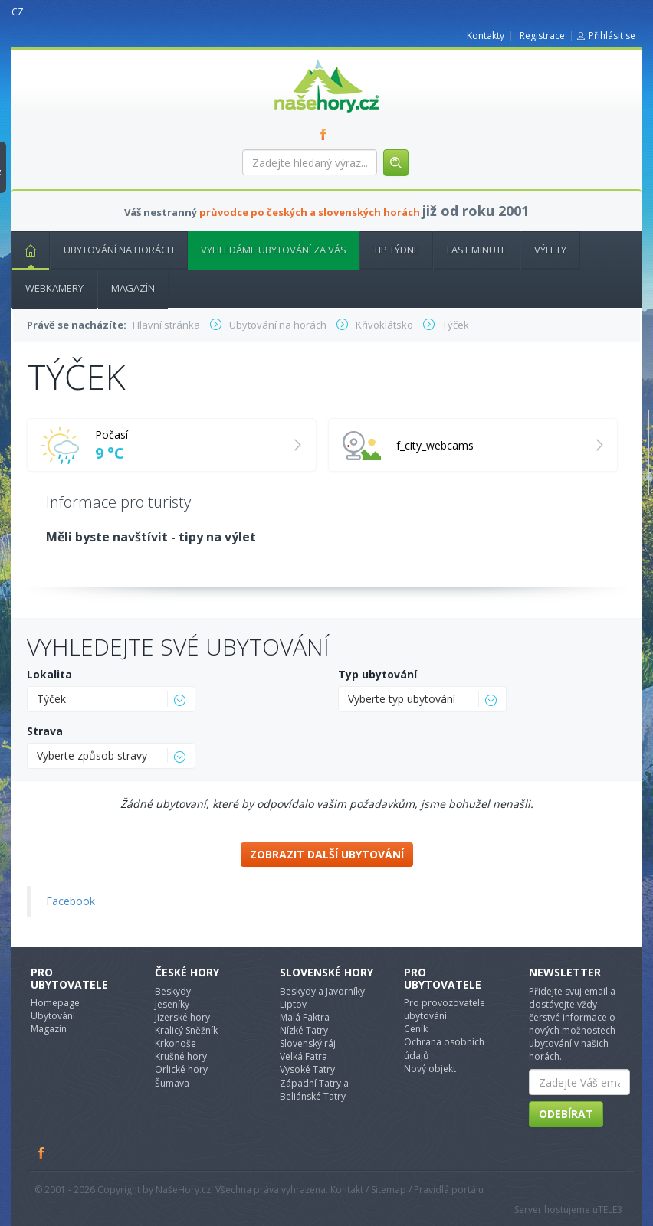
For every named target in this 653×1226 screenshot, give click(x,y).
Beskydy (173, 991)
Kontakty (485, 35)
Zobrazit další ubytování (327, 854)
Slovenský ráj (308, 1043)
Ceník (416, 1028)
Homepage (55, 1002)
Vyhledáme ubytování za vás (273, 250)
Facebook (70, 901)
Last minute (477, 250)
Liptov (293, 1004)
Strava (45, 731)
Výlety (550, 250)
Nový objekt (430, 1068)
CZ (17, 11)
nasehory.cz (299, 59)
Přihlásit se (612, 35)
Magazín (133, 288)
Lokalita (49, 674)
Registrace (542, 35)
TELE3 (610, 1209)
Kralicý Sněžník (186, 1030)
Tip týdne (396, 250)
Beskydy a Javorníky (322, 991)
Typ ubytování (377, 674)
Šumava (172, 1083)
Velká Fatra (303, 1056)
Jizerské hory (182, 1017)
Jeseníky (172, 1004)
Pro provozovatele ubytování (444, 1009)
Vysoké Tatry (307, 1069)
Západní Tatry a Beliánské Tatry (314, 1090)
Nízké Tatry (304, 1030)
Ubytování (53, 1015)
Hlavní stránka (24, 250)
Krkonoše (175, 1043)
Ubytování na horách (119, 250)
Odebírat (566, 1114)
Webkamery (54, 288)
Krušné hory (181, 1056)
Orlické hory (181, 1069)
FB (326, 134)
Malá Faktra (305, 1017)
